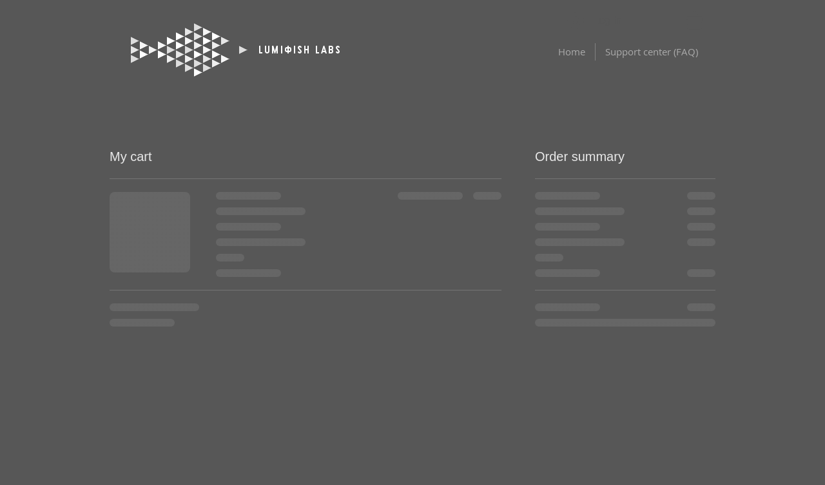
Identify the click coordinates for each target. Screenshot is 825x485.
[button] (694, 20)
